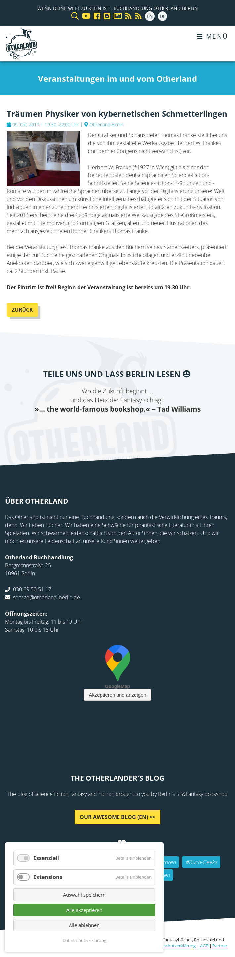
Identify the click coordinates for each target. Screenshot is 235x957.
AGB (204, 946)
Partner (219, 946)
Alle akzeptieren (84, 910)
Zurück (22, 309)
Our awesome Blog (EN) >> (117, 816)
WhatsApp (130, 427)
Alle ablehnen (84, 925)
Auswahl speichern (84, 894)
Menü (212, 36)
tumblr (144, 427)
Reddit (117, 427)
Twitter (91, 427)
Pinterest (157, 427)
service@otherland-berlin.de (46, 597)
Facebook (77, 427)
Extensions (47, 877)
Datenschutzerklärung (174, 946)
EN (150, 16)
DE (162, 16)
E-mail (104, 427)
